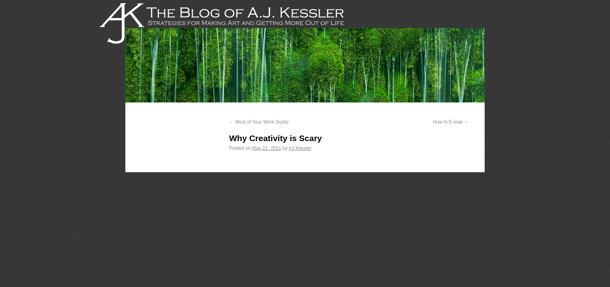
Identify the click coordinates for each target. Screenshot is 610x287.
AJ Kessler (300, 148)
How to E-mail (451, 122)
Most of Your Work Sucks (259, 122)
